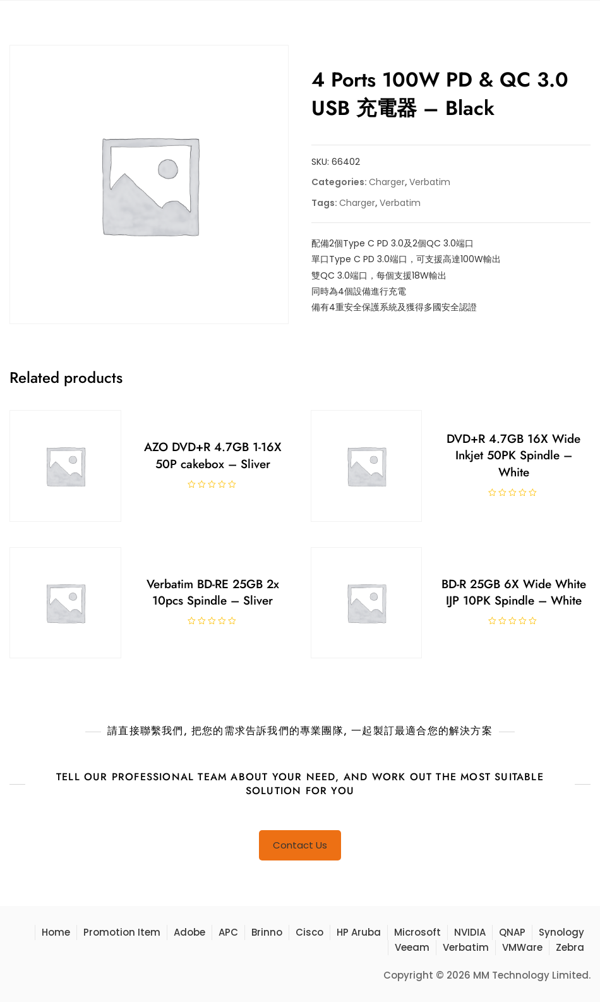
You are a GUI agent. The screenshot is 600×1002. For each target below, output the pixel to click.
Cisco (309, 932)
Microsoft (417, 932)
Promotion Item (121, 932)
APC (228, 932)
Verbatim (429, 182)
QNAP (512, 932)
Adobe (189, 932)
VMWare (522, 947)
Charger (387, 182)
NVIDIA (470, 932)
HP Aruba (359, 932)
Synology (561, 932)
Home (56, 932)
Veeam (412, 947)
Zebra (570, 947)
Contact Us (300, 845)
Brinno (266, 932)
